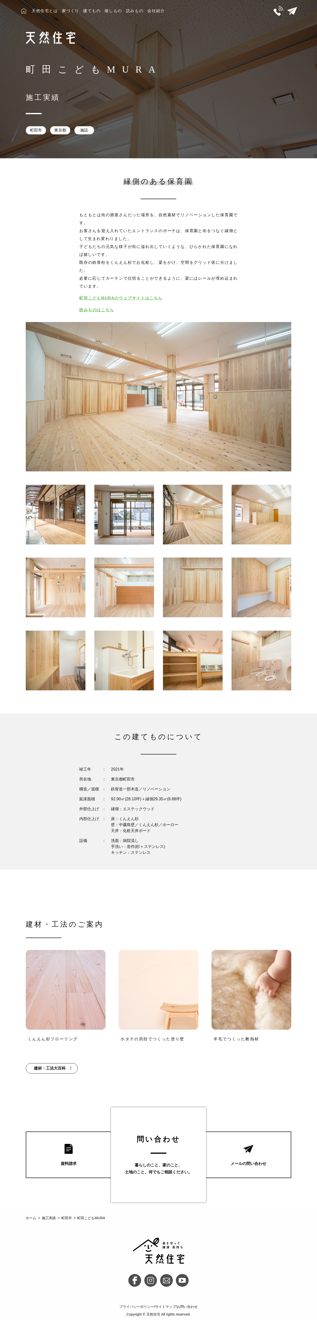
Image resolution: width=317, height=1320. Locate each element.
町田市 (36, 130)
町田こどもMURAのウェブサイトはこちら (120, 298)
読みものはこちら (96, 310)
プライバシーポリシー (136, 1307)
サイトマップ (165, 1307)
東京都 (60, 130)
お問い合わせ (187, 1307)
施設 (84, 130)
